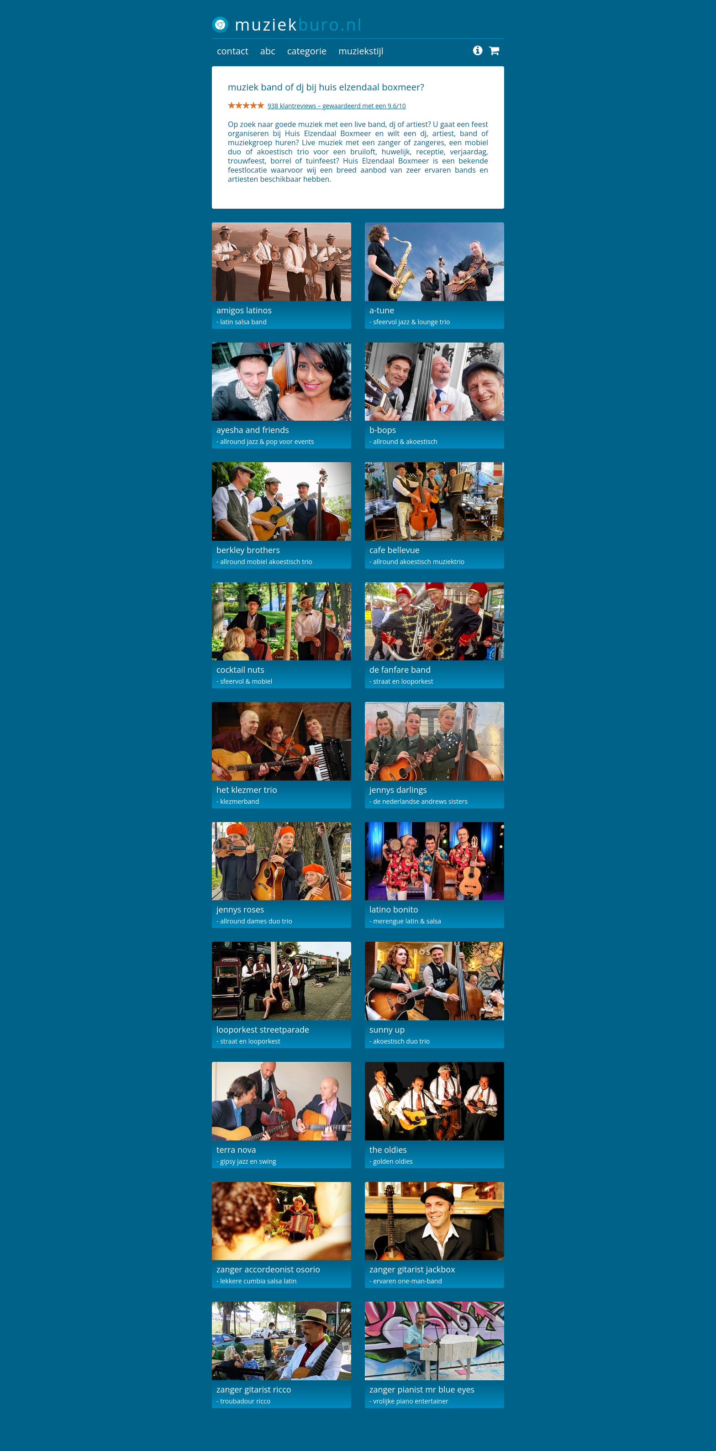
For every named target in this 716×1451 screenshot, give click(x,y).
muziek (299, 24)
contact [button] (232, 51)
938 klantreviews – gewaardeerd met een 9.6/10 (337, 105)
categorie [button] (306, 51)
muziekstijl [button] (361, 51)
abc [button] (267, 51)
